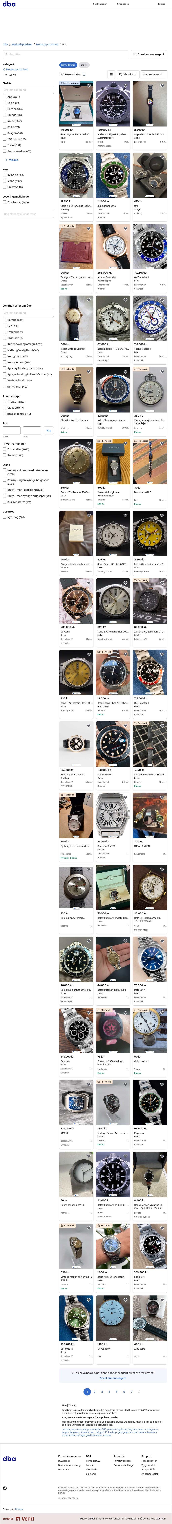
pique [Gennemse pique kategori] (65, 1435)
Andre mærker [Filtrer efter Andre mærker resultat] (19, 151)
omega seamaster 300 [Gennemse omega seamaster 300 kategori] (94, 1429)
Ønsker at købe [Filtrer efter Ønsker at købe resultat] (19, 414)
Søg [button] (48, 430)
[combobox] (65, 54)
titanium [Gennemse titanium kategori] (84, 1432)
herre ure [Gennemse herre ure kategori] (76, 1429)
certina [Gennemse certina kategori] (66, 1429)
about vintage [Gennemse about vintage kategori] (77, 1435)
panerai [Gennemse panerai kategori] (111, 1429)
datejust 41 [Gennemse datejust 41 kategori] (101, 1432)
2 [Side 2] (94, 1392)
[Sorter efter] (154, 74)
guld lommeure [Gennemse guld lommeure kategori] (94, 1435)
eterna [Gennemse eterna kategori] (107, 1435)
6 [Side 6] (124, 1392)
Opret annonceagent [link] (113, 1378)
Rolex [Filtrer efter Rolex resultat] (14, 121)
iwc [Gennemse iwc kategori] (92, 1432)
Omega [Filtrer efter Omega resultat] (14, 115)
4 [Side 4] (109, 1392)
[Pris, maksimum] (32, 430)
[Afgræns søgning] (28, 90)
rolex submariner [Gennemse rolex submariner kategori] (148, 1432)
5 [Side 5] (117, 1392)
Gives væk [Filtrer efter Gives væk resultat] (15, 408)
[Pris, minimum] (11, 430)
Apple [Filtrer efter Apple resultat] (13, 97)
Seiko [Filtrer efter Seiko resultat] (13, 127)
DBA (5, 44)
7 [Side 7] (131, 1392)
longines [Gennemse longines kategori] (74, 1432)
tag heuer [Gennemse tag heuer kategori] (122, 1429)
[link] (15, 69)
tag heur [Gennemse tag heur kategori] (132, 1429)
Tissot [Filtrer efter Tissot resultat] (14, 145)
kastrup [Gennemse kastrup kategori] (112, 1432)
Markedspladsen (22, 44)
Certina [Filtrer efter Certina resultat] (15, 109)
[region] (76, 103)
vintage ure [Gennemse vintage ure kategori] (151, 1429)
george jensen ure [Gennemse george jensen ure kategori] (127, 1432)
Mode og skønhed (47, 44)
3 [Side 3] (102, 1392)
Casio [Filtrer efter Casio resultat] (13, 103)
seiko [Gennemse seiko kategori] (141, 1429)
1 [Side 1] (87, 1392)
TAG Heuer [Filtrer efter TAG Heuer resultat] (16, 139)
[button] (149, 54)
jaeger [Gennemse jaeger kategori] (65, 1432)
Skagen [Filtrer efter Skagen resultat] (15, 133)
